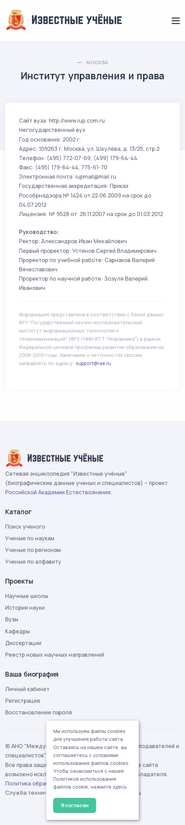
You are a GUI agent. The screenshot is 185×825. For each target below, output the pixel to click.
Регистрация (22, 700)
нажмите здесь (109, 787)
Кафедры (17, 631)
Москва (97, 62)
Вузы (11, 619)
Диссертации (23, 643)
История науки (25, 607)
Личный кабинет (27, 689)
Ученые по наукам (29, 538)
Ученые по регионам (33, 550)
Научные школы (26, 596)
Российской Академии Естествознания (57, 492)
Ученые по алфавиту (33, 561)
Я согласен (75, 805)
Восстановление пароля (38, 712)
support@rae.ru (93, 363)
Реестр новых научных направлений (54, 654)
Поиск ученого (25, 526)
